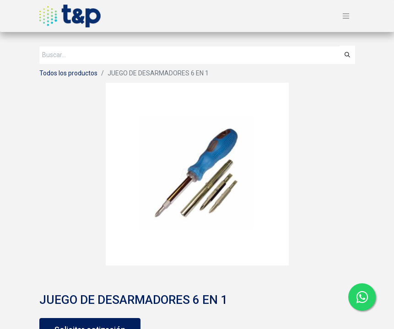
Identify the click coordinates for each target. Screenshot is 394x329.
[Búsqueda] (347, 55)
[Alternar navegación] (346, 16)
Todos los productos (68, 73)
